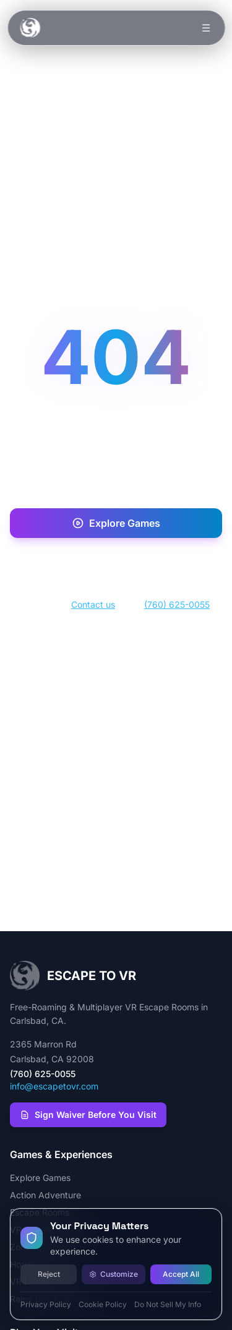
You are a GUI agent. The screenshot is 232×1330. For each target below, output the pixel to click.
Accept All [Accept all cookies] (181, 1274)
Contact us (93, 604)
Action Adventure (45, 1195)
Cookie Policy (103, 1304)
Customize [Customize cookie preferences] (113, 1274)
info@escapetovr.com (54, 1086)
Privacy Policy (45, 1304)
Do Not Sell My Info (167, 1304)
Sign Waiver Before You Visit (88, 1114)
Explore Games (116, 523)
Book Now (116, 563)
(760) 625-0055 (177, 604)
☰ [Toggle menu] (206, 28)
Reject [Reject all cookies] (49, 1274)
